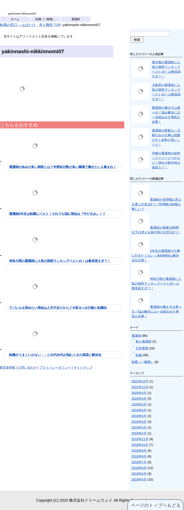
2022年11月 (140, 387)
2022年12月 (140, 381)
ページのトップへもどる (156, 505)
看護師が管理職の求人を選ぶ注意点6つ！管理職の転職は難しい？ (157, 204)
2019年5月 (139, 416)
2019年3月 (139, 427)
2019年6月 (139, 410)
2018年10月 (140, 445)
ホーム (15, 19)
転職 (139, 355)
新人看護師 (143, 341)
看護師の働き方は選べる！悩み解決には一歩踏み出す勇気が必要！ (157, 311)
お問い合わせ (27, 367)
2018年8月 (139, 456)
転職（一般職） (45, 19)
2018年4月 (139, 479)
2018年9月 (139, 450)
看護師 (75, 19)
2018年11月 (140, 439)
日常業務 (142, 348)
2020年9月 (139, 393)
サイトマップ (82, 367)
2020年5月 (139, 398)
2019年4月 (139, 422)
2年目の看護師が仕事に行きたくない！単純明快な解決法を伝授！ (156, 255)
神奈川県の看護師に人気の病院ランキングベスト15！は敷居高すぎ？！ (157, 283)
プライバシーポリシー (55, 367)
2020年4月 (139, 404)
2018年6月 (139, 468)
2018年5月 (139, 474)
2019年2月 (139, 433)
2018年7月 (139, 462)
